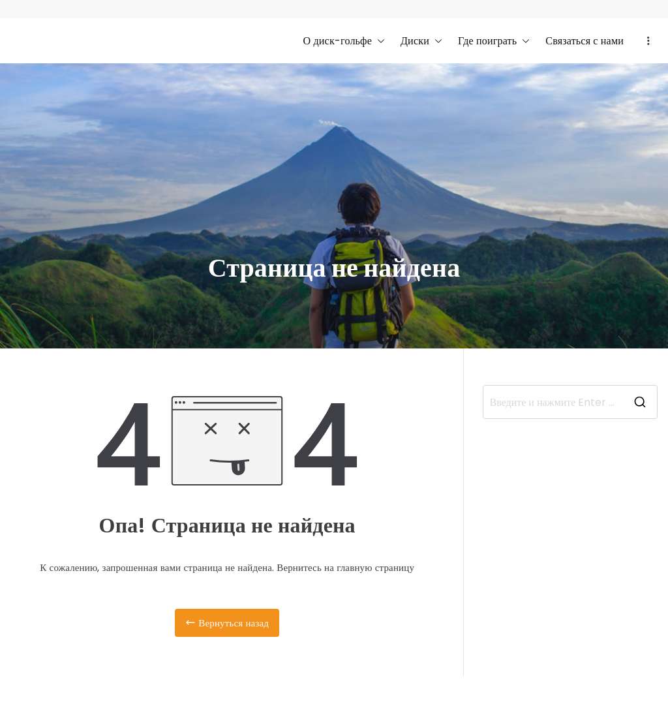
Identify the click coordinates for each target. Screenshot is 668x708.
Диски (421, 40)
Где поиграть (494, 40)
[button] (378, 40)
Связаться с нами (584, 40)
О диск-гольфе (344, 40)
